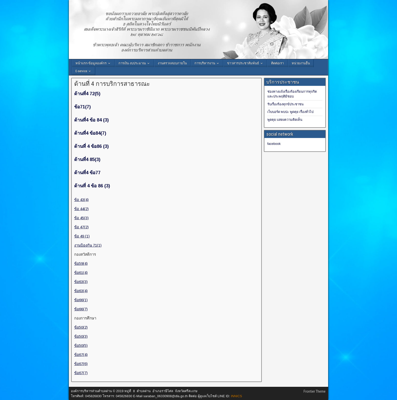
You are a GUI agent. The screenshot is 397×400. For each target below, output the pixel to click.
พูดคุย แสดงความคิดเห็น (285, 120)
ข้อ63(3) (81, 281)
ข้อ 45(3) (81, 218)
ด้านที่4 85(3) (87, 159)
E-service (81, 71)
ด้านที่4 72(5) (87, 93)
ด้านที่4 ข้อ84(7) (90, 133)
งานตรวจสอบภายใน (172, 63)
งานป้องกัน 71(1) (88, 245)
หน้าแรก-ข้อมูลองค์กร (91, 63)
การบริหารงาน (204, 63)
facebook (274, 144)
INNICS (236, 396)
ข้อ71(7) (82, 106)
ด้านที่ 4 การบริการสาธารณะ (112, 83)
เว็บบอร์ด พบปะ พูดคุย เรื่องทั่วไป (290, 112)
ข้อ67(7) (81, 373)
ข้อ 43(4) (81, 199)
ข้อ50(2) (81, 327)
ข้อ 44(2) (81, 209)
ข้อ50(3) (81, 336)
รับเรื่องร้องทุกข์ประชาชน (285, 104)
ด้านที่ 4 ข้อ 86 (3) (92, 185)
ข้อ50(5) (81, 345)
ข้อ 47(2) (81, 227)
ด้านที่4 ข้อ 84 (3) (91, 120)
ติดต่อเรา (277, 63)
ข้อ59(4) (81, 263)
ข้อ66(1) (81, 300)
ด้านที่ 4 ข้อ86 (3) (91, 146)
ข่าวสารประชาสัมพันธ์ (243, 63)
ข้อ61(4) (81, 272)
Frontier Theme (315, 391)
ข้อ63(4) (81, 291)
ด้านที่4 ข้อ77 (87, 172)
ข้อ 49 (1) (82, 236)
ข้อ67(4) (81, 354)
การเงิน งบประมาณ (132, 63)
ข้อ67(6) (81, 364)
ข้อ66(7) (81, 309)
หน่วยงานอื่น (301, 63)
